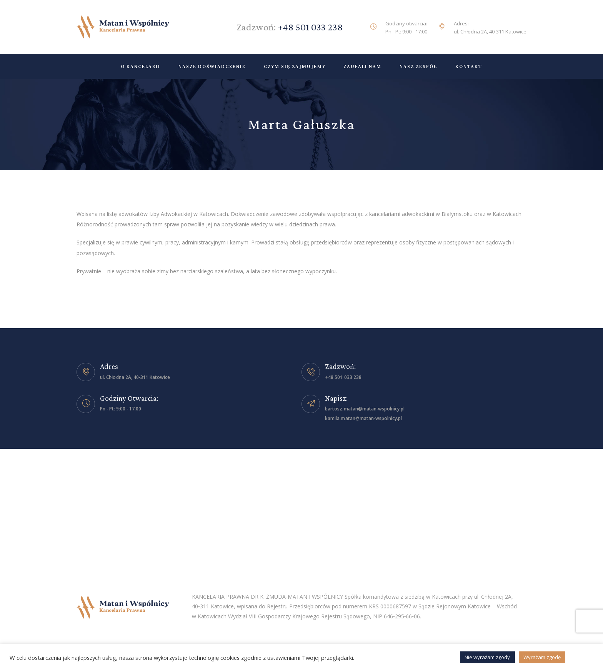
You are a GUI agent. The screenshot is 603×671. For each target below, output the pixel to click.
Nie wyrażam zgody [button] (487, 657)
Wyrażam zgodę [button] (542, 657)
